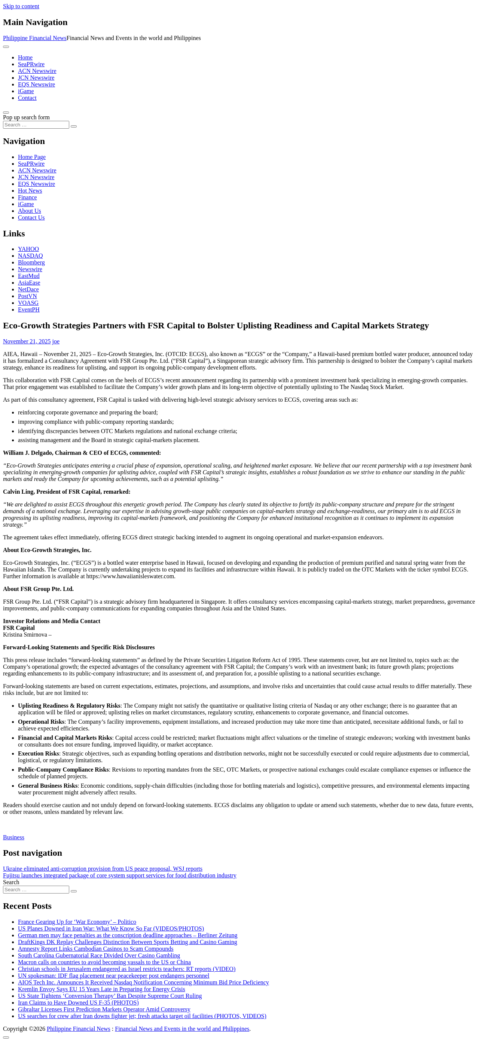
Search (11, 882)
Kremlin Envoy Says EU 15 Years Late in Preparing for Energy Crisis (101, 989)
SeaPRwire (31, 64)
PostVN (27, 296)
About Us (29, 211)
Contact (27, 98)
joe (56, 341)
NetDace (28, 289)
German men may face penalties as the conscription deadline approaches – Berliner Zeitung (127, 935)
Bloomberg (31, 262)
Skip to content (21, 6)
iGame (26, 91)
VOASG (28, 303)
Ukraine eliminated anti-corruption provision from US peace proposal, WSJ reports (102, 868)
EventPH (29, 309)
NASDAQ (30, 255)
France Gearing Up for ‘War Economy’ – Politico (77, 922)
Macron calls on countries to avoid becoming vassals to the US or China (104, 962)
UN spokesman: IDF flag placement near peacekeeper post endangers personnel (113, 975)
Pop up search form (26, 117)
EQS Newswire (36, 84)
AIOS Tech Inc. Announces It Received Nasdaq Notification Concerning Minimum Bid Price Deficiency (143, 982)
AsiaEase (29, 282)
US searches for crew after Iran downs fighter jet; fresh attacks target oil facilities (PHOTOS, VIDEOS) (142, 1016)
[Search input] (36, 125)
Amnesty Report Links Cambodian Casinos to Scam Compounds (96, 949)
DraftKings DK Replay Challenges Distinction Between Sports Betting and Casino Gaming (127, 942)
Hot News (30, 190)
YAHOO (28, 249)
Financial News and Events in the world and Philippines (182, 1029)
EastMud (29, 276)
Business (13, 837)
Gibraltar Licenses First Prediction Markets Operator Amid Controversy (104, 1009)
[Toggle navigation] (6, 47)
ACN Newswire (37, 71)
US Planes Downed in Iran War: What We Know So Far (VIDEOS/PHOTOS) (111, 928)
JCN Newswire (36, 77)
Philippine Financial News (35, 38)
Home (25, 57)
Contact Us (31, 217)
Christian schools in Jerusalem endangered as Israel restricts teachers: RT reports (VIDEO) (126, 969)
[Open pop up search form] (6, 112)
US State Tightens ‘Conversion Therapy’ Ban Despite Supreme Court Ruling (110, 996)
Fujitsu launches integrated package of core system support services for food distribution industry (120, 875)
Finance (27, 197)
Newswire (30, 269)
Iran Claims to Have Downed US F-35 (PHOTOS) (78, 1002)
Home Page (32, 157)
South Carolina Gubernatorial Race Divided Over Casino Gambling (99, 955)
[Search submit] (74, 126)
